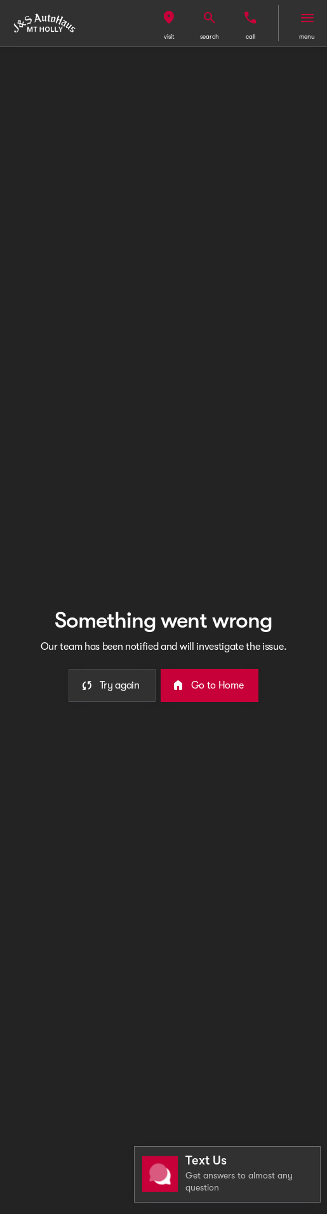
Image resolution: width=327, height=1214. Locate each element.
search (209, 36)
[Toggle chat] (227, 1174)
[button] (169, 23)
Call (250, 36)
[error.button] (112, 685)
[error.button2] (210, 685)
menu (307, 36)
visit (169, 36)
